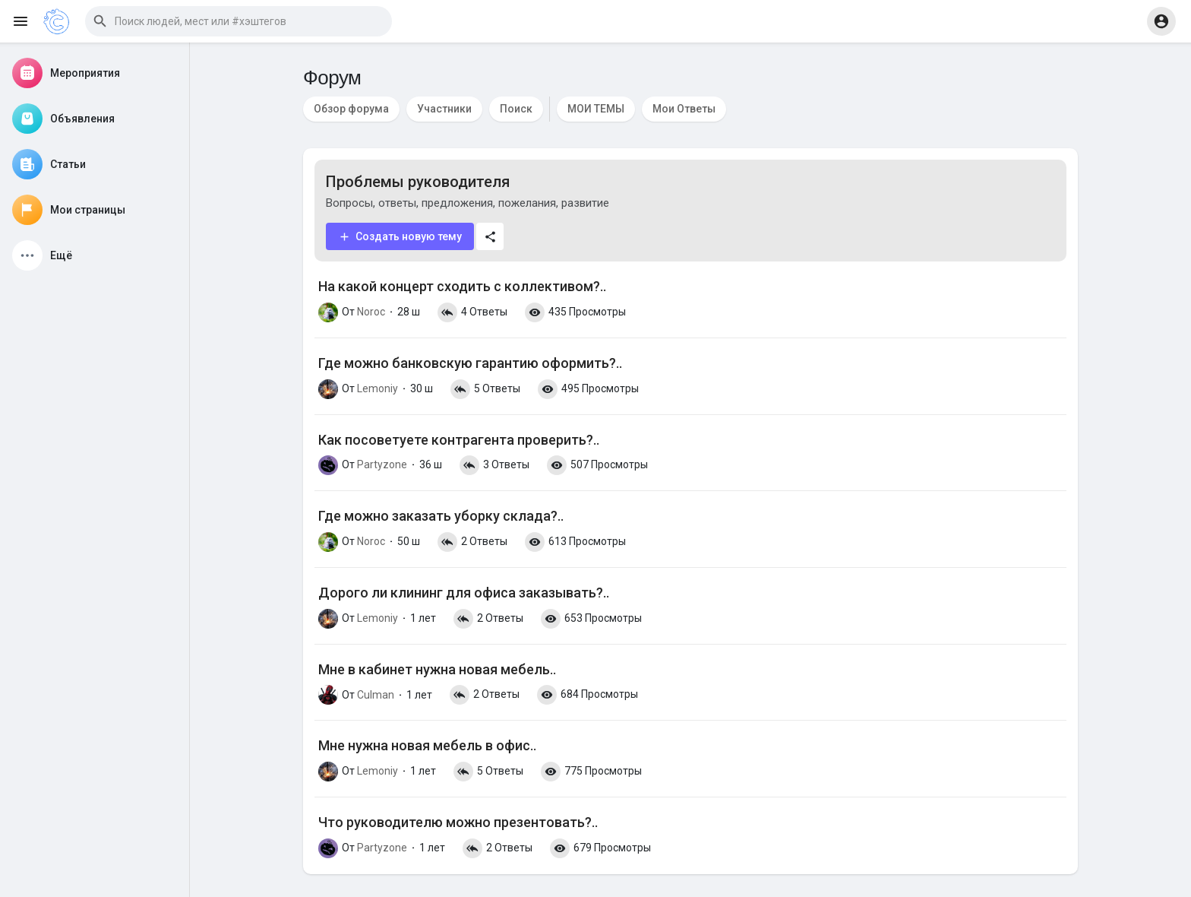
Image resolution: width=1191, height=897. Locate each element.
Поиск (516, 109)
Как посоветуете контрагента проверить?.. (458, 440)
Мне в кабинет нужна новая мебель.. (437, 669)
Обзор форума (351, 109)
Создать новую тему (400, 236)
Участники (444, 109)
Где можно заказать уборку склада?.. (441, 516)
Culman (375, 695)
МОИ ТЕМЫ (595, 109)
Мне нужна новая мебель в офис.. (427, 745)
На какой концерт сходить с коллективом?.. (462, 286)
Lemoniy (377, 388)
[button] (238, 21)
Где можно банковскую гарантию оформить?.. (470, 363)
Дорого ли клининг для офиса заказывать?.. (463, 593)
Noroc (371, 312)
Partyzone (382, 464)
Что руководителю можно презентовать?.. (458, 822)
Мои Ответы (684, 109)
